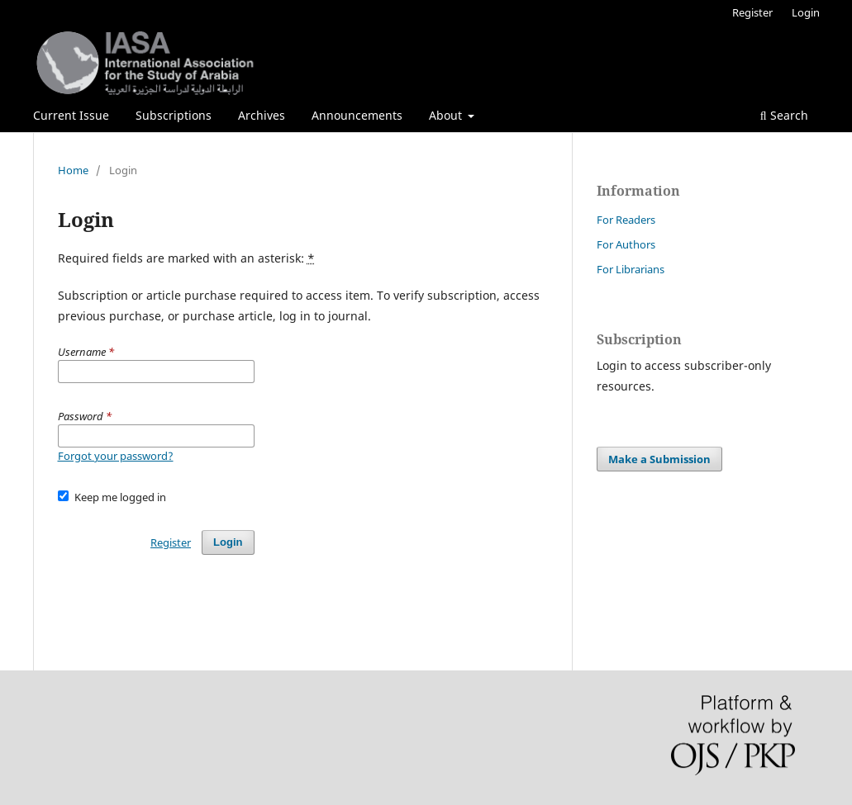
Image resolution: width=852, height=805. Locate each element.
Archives (261, 115)
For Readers (626, 219)
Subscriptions (174, 115)
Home (73, 170)
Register (752, 12)
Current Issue (71, 115)
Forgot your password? (116, 455)
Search (784, 115)
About (447, 115)
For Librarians (630, 269)
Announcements (357, 115)
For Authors (626, 244)
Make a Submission (659, 459)
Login (806, 12)
